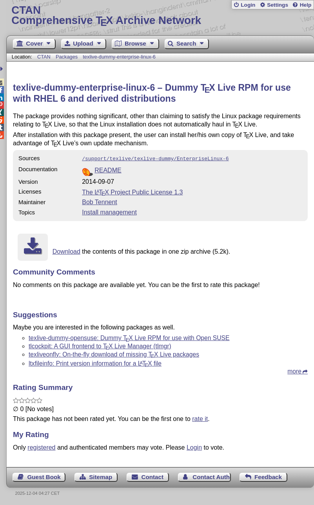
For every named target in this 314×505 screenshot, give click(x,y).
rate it (200, 418)
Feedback (268, 476)
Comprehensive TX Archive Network (160, 15)
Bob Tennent (99, 201)
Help (306, 5)
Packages (67, 57)
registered (41, 446)
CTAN (44, 57)
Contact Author (211, 476)
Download (66, 250)
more (294, 370)
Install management (109, 211)
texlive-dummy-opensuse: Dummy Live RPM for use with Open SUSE (129, 337)
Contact (153, 476)
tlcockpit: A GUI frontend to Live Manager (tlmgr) (100, 345)
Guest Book (44, 476)
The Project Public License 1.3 (132, 191)
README (107, 169)
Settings (277, 5)
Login (248, 5)
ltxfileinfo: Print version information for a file (95, 362)
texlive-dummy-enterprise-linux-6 (119, 57)
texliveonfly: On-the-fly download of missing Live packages (114, 353)
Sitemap (100, 476)
